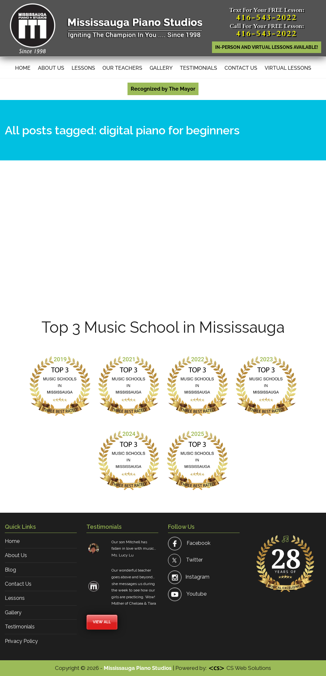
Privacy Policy (21, 641)
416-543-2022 (266, 17)
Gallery (161, 68)
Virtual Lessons (288, 68)
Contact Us (241, 68)
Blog (10, 570)
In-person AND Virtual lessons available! (266, 47)
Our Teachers (122, 68)
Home (23, 68)
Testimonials (198, 68)
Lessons (83, 68)
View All (102, 622)
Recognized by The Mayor (163, 89)
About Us (51, 68)
